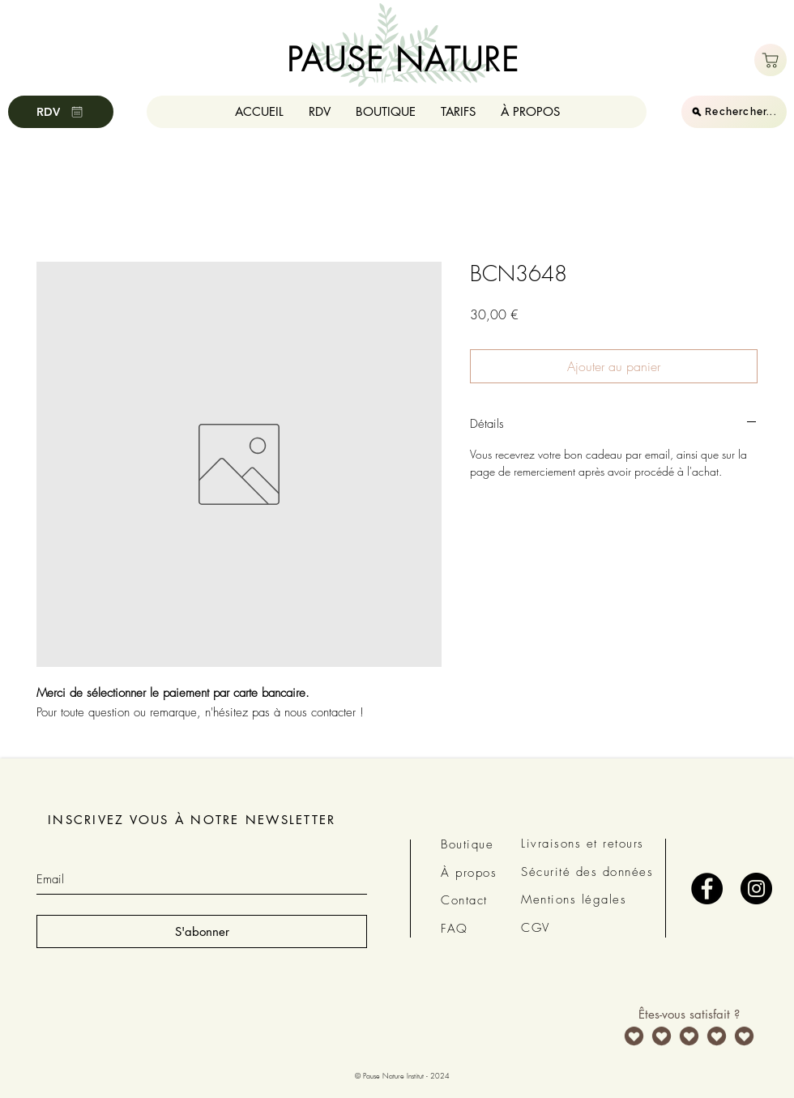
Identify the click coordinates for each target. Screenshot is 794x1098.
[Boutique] (770, 60)
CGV (535, 928)
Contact (464, 900)
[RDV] (60, 112)
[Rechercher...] (734, 112)
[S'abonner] (201, 931)
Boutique (467, 844)
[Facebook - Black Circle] (707, 888)
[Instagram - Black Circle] (756, 888)
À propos (469, 873)
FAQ (454, 929)
